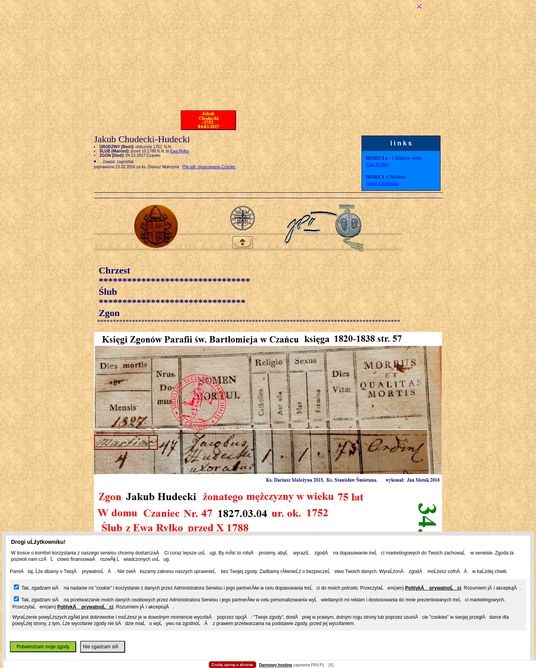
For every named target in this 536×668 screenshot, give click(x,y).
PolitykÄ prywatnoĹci (433, 588)
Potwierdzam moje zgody (43, 646)
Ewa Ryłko (377, 164)
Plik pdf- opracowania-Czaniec (209, 167)
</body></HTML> (268, 39)
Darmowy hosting (275, 665)
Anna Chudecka (382, 183)
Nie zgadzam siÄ (102, 646)
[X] (330, 665)
